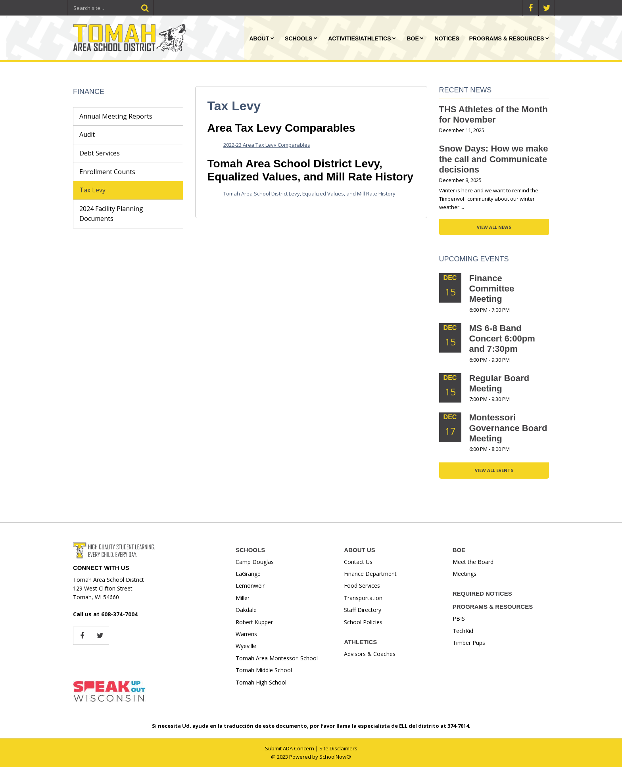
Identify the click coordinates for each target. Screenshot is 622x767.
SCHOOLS (250, 549)
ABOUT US (359, 549)
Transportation (363, 598)
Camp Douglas (255, 562)
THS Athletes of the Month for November (493, 114)
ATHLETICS (360, 642)
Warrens (246, 634)
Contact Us (358, 562)
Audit (87, 134)
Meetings (464, 573)
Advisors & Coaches (369, 654)
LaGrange (248, 573)
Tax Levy (92, 190)
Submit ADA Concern (289, 748)
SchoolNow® (335, 756)
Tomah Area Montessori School (277, 658)
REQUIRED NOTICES (482, 593)
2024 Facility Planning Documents (111, 213)
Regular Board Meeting (499, 383)
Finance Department (370, 573)
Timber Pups (469, 642)
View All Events (494, 470)
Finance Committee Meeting (491, 288)
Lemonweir (250, 585)
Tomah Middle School (264, 670)
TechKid (463, 631)
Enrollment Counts (107, 171)
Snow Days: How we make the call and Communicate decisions (493, 159)
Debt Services (99, 153)
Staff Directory (362, 610)
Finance (88, 92)
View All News (494, 227)
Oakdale (246, 610)
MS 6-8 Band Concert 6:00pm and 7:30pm (502, 338)
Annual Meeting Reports (115, 116)
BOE (459, 549)
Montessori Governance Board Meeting (508, 427)
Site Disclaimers (338, 748)
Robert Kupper (254, 622)
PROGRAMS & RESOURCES (493, 606)
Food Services (362, 585)
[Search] (145, 7)
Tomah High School (261, 682)
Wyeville (246, 646)
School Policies (363, 622)
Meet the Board (473, 562)
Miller (243, 598)
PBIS (459, 618)
